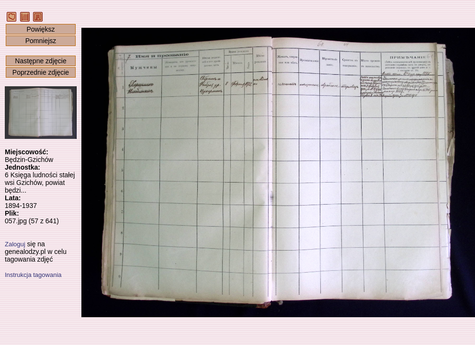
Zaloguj (15, 244)
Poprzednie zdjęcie (40, 72)
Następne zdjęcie (40, 61)
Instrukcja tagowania (33, 274)
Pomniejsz (41, 41)
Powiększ (40, 29)
